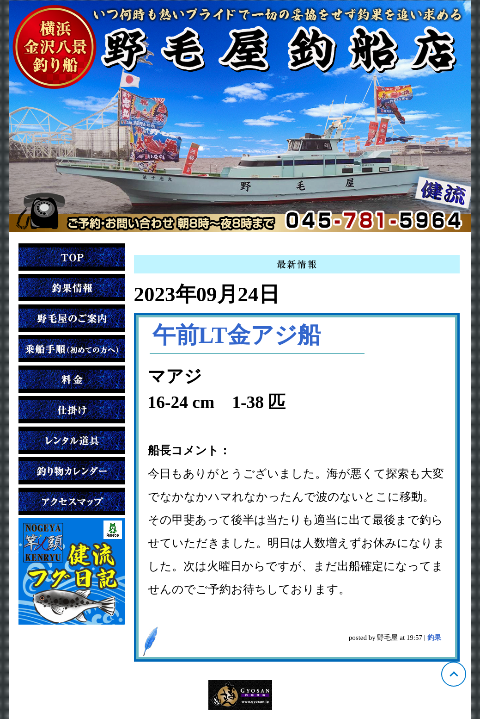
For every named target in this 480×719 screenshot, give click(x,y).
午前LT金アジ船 (236, 335)
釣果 (434, 637)
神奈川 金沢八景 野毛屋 (240, 116)
